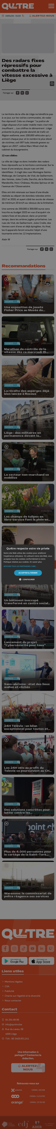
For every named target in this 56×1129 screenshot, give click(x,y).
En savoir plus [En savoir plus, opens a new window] (36, 562)
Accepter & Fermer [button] (28, 572)
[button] (28, 566)
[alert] (28, 564)
